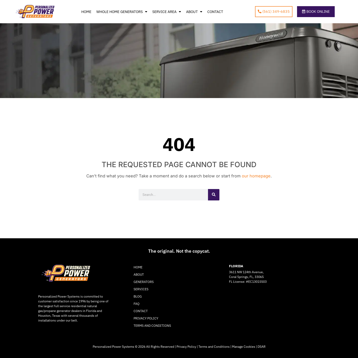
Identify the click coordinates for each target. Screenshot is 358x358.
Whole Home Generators (121, 12)
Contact (215, 11)
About (194, 12)
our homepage (256, 176)
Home (86, 11)
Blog (138, 296)
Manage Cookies (243, 347)
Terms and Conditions (152, 326)
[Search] (213, 194)
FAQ (137, 304)
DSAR (262, 347)
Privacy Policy (146, 318)
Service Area (166, 12)
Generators (144, 282)
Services (141, 289)
